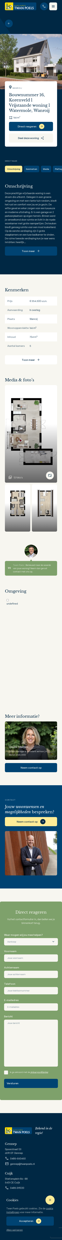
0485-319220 (14, 1188)
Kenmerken (31, 169)
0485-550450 (15, 1158)
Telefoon (9, 983)
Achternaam (11, 967)
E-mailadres (11, 1000)
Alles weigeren (14, 1230)
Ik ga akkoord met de (29, 1072)
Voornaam (10, 951)
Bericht (8, 1016)
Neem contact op (31, 767)
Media (46, 169)
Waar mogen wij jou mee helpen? (23, 934)
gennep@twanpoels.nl (20, 1164)
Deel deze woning (31, 138)
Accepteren (26, 1221)
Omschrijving (13, 169)
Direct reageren (27, 126)
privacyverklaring (39, 1072)
